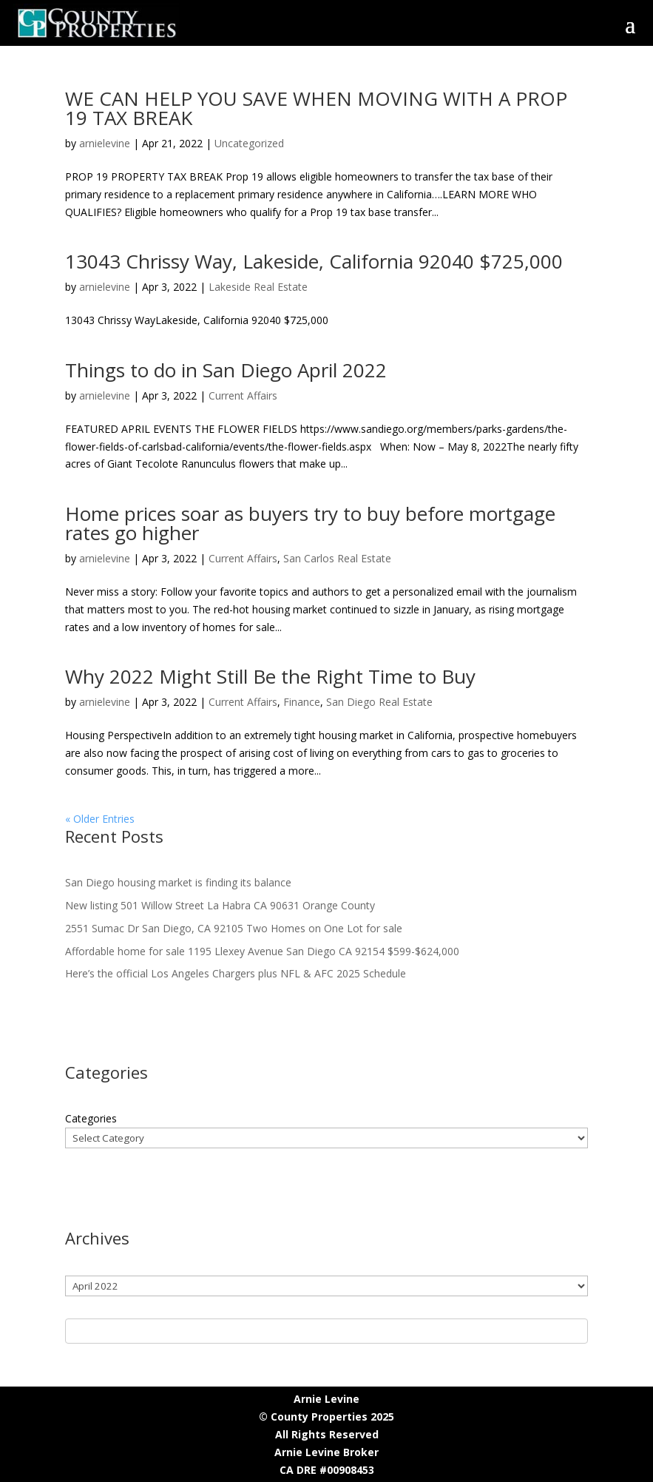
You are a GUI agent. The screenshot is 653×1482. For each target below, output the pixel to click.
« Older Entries (100, 819)
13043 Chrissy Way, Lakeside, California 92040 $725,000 (314, 261)
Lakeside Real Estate (258, 287)
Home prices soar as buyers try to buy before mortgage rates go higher (310, 523)
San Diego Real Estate (379, 702)
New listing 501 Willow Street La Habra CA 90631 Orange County (220, 905)
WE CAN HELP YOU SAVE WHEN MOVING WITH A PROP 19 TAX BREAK (316, 108)
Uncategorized (249, 143)
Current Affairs (243, 395)
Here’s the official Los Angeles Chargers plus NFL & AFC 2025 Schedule (235, 973)
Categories (91, 1118)
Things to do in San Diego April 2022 (226, 370)
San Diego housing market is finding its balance (178, 882)
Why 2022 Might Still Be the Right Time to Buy (270, 676)
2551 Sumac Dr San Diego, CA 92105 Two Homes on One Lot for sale (233, 928)
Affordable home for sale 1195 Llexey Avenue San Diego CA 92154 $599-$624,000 (262, 951)
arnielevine (104, 143)
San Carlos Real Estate (337, 558)
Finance (301, 702)
